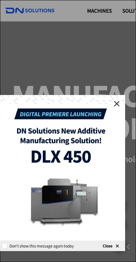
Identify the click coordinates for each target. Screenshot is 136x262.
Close (107, 246)
